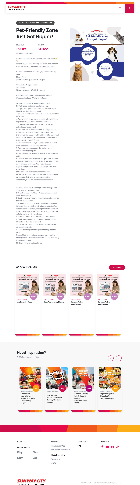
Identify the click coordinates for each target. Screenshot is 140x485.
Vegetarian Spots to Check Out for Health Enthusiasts (107, 369)
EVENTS (21, 23)
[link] (33, 455)
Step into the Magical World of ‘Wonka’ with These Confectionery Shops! (28, 371)
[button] (111, 331)
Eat (35, 430)
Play (20, 425)
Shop (36, 425)
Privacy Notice (117, 458)
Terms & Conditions (106, 458)
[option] (30, 361)
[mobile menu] (120, 8)
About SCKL (82, 415)
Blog (79, 418)
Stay (20, 430)
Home (19, 415)
